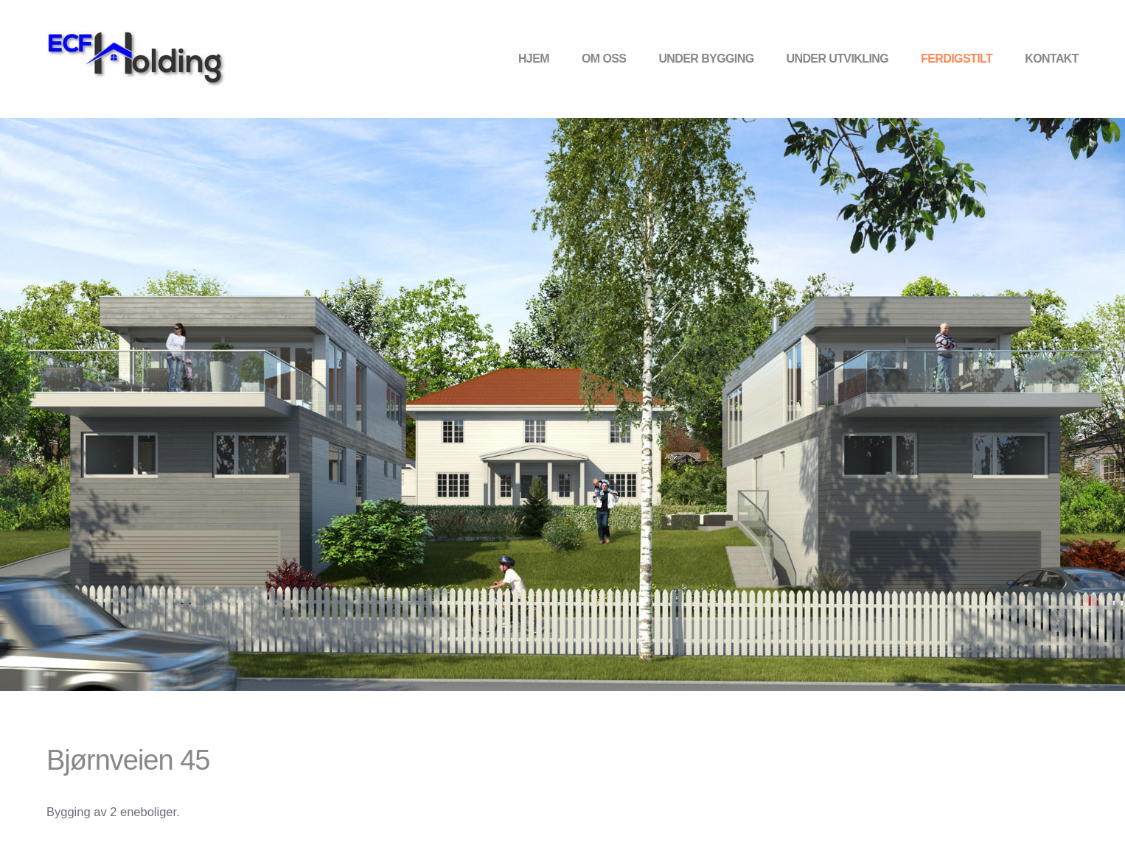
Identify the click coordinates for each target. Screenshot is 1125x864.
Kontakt (1052, 58)
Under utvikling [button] (838, 58)
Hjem (533, 58)
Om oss (604, 58)
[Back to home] (138, 59)
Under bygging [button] (705, 58)
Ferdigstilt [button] (956, 58)
